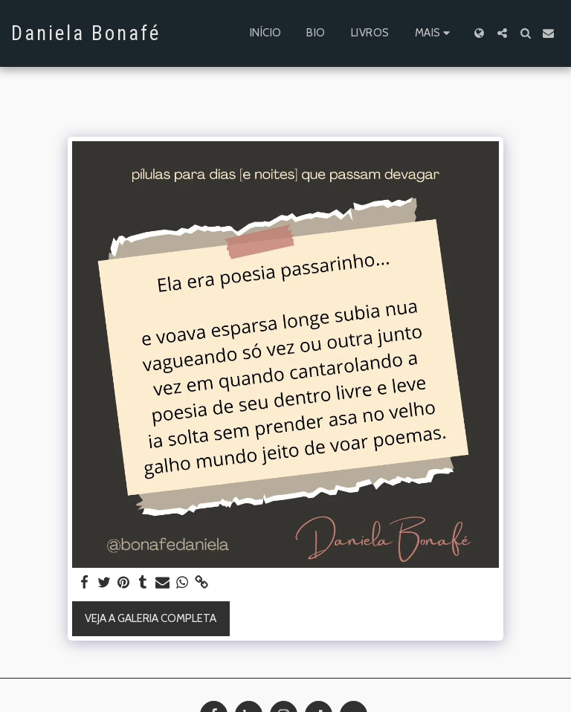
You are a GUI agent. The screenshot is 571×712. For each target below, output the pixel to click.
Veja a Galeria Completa (150, 618)
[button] (502, 33)
